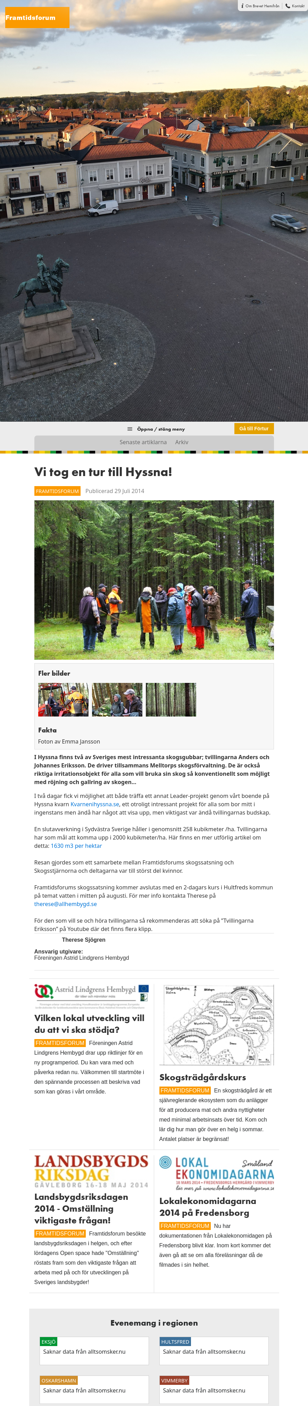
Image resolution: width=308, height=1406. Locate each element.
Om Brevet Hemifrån (262, 6)
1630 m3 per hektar (76, 846)
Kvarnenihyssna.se (94, 804)
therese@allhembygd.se (65, 904)
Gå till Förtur (254, 428)
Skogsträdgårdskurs (202, 1077)
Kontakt (298, 6)
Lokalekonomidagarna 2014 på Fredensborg (207, 1207)
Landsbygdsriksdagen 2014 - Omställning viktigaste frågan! (81, 1208)
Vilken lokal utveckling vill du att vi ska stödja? (89, 1024)
